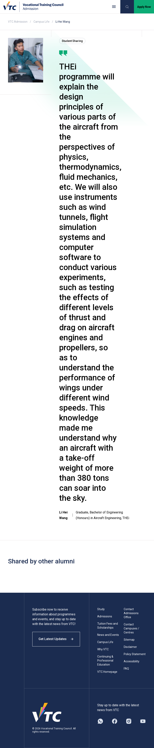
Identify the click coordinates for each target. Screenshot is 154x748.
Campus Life (41, 21)
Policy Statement (135, 654)
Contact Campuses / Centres (131, 628)
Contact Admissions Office (131, 613)
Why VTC (103, 649)
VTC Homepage (107, 671)
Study (101, 609)
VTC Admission (17, 21)
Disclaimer (130, 646)
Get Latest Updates (56, 639)
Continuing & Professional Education (105, 660)
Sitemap (129, 639)
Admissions (104, 616)
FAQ (126, 668)
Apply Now (144, 6)
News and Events (108, 634)
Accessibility (131, 661)
